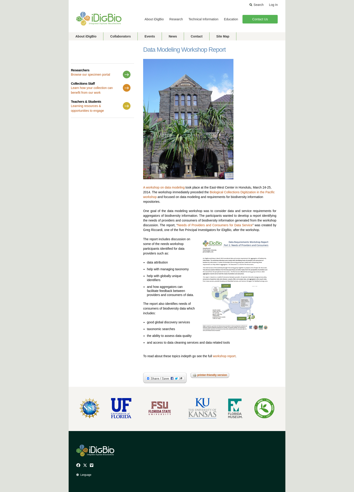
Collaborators (120, 36)
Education (231, 19)
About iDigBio (154, 19)
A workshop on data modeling (164, 187)
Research (176, 19)
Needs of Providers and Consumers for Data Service (215, 225)
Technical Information (203, 19)
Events (149, 36)
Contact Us (260, 19)
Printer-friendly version (210, 375)
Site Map (222, 36)
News (173, 36)
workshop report (224, 356)
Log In (273, 5)
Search (258, 5)
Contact (197, 36)
